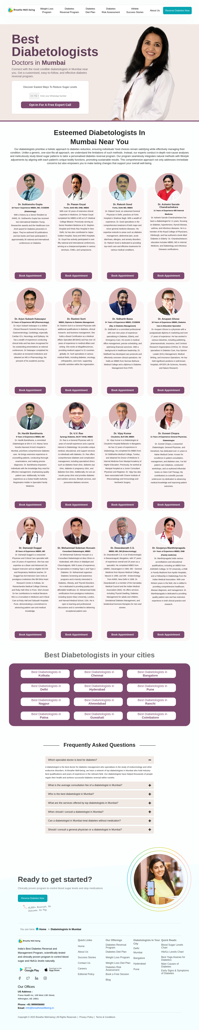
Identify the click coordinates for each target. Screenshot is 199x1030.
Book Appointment (30, 275)
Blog (108, 979)
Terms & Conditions (105, 1017)
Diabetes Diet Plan (90, 10)
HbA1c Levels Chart (172, 951)
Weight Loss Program (46, 10)
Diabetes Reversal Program (69, 10)
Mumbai (137, 952)
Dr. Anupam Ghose (168, 319)
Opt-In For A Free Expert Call (50, 105)
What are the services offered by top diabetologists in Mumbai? (99, 803)
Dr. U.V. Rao (76, 433)
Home (42, 929)
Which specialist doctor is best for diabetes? (99, 760)
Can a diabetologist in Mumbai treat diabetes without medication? (99, 820)
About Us (155, 10)
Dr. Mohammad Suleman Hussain (76, 548)
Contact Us (84, 963)
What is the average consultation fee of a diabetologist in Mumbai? (99, 785)
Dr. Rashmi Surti (76, 319)
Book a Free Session (117, 974)
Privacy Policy (86, 1017)
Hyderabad (139, 963)
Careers (82, 968)
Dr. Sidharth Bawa (122, 319)
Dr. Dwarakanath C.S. (123, 548)
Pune (136, 969)
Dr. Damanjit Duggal (30, 548)
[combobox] (34, 96)
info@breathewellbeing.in (40, 1008)
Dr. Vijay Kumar (122, 433)
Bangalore (139, 958)
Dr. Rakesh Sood (122, 204)
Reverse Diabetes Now (177, 10)
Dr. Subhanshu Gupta (30, 204)
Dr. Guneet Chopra (168, 433)
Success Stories (87, 957)
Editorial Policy (86, 974)
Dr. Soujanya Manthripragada (168, 548)
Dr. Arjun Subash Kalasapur (30, 319)
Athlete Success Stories (134, 10)
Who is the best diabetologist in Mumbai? (99, 794)
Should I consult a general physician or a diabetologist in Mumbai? (99, 829)
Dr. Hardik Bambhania (30, 433)
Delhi (136, 948)
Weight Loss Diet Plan (118, 963)
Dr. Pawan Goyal (76, 204)
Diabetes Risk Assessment (111, 10)
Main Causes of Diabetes (170, 965)
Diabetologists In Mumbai (66, 929)
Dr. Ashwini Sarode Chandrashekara (168, 206)
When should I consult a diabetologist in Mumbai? (99, 812)
